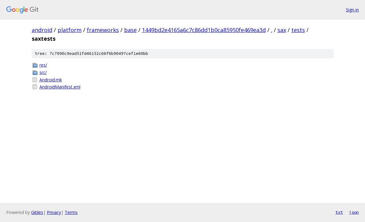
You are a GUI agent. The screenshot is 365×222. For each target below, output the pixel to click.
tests (298, 30)
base (130, 30)
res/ (43, 65)
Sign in (352, 10)
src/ (43, 72)
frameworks (103, 30)
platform (70, 30)
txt (339, 212)
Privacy (54, 212)
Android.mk (50, 80)
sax (282, 30)
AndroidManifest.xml (59, 87)
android (42, 30)
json (354, 212)
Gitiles (37, 212)
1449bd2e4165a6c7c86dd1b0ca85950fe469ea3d (204, 30)
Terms (71, 212)
